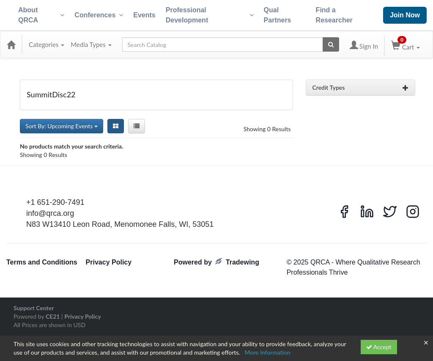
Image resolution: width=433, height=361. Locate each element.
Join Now (405, 15)
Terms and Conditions (41, 262)
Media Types (91, 44)
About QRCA (41, 15)
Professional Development (210, 15)
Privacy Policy (109, 262)
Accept (379, 346)
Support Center (34, 307)
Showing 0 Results (267, 128)
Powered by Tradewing (216, 262)
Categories (46, 44)
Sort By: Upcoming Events (61, 126)
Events (144, 15)
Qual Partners (277, 15)
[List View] (136, 126)
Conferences (98, 15)
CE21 (53, 316)
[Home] (11, 44)
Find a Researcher (334, 15)
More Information (267, 352)
